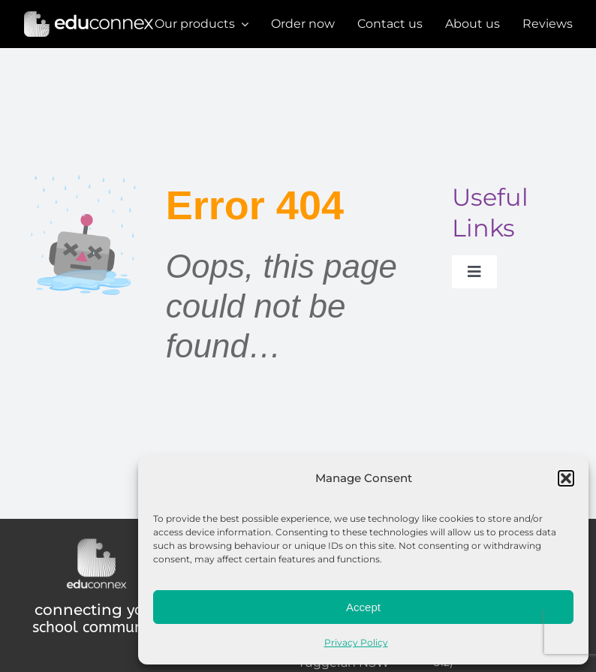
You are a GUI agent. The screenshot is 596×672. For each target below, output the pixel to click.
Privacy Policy (356, 642)
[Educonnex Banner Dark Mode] (89, 15)
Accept (363, 607)
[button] (565, 478)
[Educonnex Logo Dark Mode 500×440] (96, 542)
